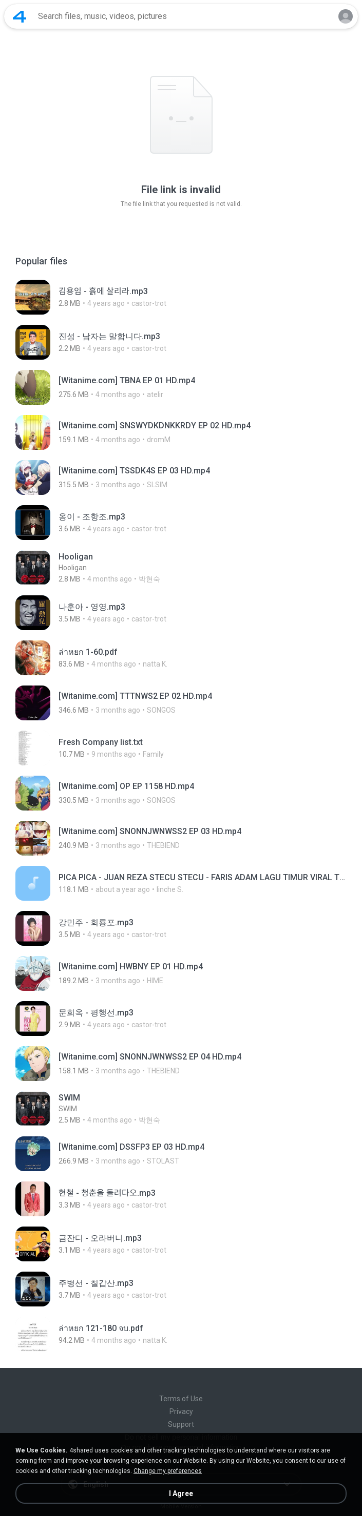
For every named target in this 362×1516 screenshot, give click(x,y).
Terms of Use (181, 1399)
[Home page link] (19, 16)
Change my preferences (168, 1471)
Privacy (181, 1411)
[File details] (181, 297)
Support (181, 1424)
